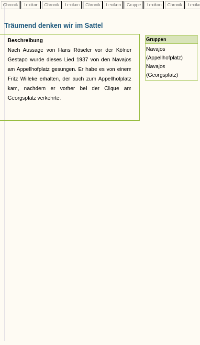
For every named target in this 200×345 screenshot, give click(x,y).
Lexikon (31, 4)
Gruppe (133, 4)
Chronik (10, 4)
